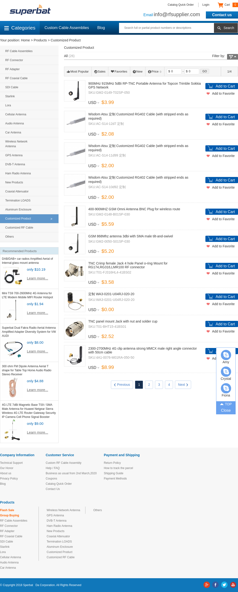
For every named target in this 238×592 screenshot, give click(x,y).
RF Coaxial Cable (16, 78)
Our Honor (6, 468)
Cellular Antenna (15, 114)
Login (205, 4)
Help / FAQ (53, 468)
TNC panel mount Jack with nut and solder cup (122, 321)
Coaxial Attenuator (17, 191)
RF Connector (14, 60)
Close (226, 410)
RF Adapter (12, 69)
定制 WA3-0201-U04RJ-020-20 (111, 294)
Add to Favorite (223, 93)
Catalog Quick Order (181, 4)
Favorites (119, 71)
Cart (228, 5)
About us (5, 473)
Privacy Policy (9, 478)
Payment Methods (115, 478)
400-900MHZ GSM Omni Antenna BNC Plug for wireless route (134, 209)
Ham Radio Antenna (18, 173)
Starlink (10, 96)
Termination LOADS (17, 200)
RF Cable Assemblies (19, 51)
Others (9, 236)
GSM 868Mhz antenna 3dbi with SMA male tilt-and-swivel (130, 236)
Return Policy (112, 463)
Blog (101, 28)
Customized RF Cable (19, 227)
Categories (19, 27)
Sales (100, 71)
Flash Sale (7, 510)
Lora (8, 105)
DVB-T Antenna (15, 164)
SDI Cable (11, 87)
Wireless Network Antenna (16, 144)
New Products (14, 182)
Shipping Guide (113, 473)
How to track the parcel (118, 468)
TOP (226, 403)
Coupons (51, 478)
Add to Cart (225, 86)
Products (40, 40)
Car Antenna (13, 132)
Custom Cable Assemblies (67, 28)
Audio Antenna (14, 123)
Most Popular (78, 71)
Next (183, 385)
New (138, 71)
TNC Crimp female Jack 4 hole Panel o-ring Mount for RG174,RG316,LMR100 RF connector (128, 265)
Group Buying (9, 515)
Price (155, 71)
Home (25, 40)
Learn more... (37, 278)
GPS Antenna (14, 155)
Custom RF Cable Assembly (63, 463)
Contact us (222, 15)
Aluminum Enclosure (18, 209)
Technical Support (11, 463)
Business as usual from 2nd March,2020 (71, 473)
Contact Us (53, 489)
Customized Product (66, 40)
